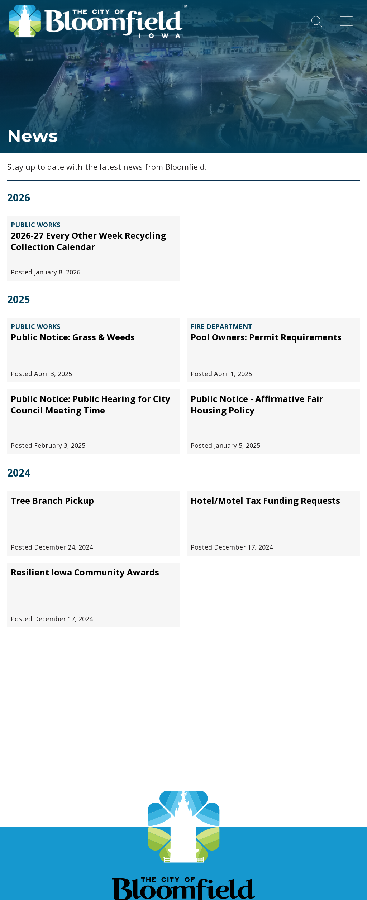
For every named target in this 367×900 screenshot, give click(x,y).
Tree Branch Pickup (52, 500)
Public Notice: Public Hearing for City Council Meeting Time (90, 404)
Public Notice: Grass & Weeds (73, 337)
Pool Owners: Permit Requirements (266, 337)
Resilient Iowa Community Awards (85, 572)
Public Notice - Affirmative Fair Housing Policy (257, 404)
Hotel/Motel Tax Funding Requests (265, 500)
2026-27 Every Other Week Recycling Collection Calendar (88, 241)
